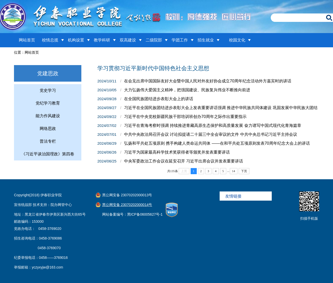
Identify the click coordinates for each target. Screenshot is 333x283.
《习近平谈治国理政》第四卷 (47, 154)
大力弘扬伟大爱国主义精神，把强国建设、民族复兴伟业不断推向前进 (187, 90)
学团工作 (180, 40)
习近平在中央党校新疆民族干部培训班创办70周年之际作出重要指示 (185, 116)
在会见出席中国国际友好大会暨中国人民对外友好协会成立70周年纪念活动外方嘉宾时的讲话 (207, 81)
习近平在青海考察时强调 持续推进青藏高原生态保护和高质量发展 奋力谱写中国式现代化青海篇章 (212, 125)
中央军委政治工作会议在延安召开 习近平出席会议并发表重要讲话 (183, 161)
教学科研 (102, 40)
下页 (244, 171)
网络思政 (48, 128)
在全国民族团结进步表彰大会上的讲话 (158, 99)
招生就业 (206, 40)
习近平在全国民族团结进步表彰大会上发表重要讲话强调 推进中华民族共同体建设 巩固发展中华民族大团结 (220, 108)
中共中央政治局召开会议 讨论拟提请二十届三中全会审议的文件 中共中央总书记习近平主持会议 (210, 134)
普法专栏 (48, 141)
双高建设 (128, 40)
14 (233, 171)
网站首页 (27, 40)
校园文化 (237, 40)
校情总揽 (50, 40)
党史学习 (48, 90)
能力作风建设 (48, 116)
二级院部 (154, 40)
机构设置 (76, 40)
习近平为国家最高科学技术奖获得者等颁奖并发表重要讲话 (177, 152)
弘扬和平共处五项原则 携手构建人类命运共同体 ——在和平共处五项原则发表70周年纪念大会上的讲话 (217, 143)
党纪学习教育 (48, 103)
